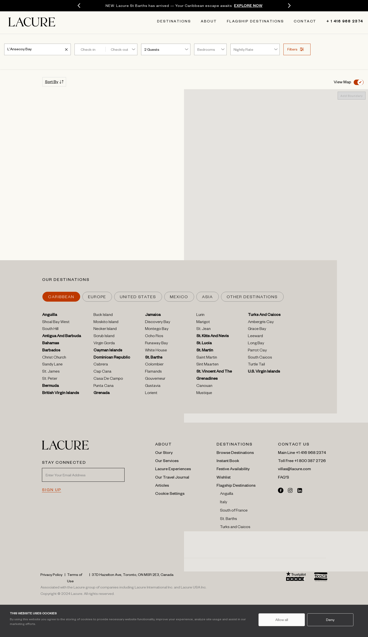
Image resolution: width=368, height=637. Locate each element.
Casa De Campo (108, 379)
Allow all (281, 619)
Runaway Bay (156, 344)
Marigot (203, 322)
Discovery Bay (157, 322)
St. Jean (203, 329)
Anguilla (49, 315)
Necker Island (105, 329)
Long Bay (256, 344)
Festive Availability (233, 468)
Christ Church (54, 358)
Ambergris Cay (261, 322)
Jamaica (153, 315)
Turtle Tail (256, 365)
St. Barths (153, 358)
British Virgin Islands (60, 393)
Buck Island (103, 315)
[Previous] (78, 5)
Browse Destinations (235, 452)
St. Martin (204, 351)
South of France (234, 511)
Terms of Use (74, 577)
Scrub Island (103, 336)
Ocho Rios (154, 336)
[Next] (289, 5)
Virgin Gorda (104, 344)
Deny (330, 619)
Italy (223, 502)
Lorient (151, 393)
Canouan (204, 386)
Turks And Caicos (264, 315)
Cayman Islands (107, 351)
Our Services (167, 460)
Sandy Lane (52, 365)
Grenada (101, 393)
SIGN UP (51, 489)
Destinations (174, 22)
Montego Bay (156, 329)
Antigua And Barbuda (61, 336)
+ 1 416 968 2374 (341, 22)
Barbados (51, 351)
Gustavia (153, 386)
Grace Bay (257, 329)
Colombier (154, 365)
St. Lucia (204, 344)
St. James (51, 372)
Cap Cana (102, 372)
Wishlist (224, 476)
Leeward (255, 336)
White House (156, 351)
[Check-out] (122, 49)
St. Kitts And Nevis (212, 336)
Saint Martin (206, 358)
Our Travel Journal (172, 476)
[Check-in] (89, 49)
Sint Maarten (207, 365)
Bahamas (50, 344)
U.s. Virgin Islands (264, 372)
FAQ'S (283, 476)
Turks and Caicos (235, 527)
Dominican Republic (111, 358)
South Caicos (260, 358)
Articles (162, 484)
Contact (305, 22)
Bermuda (50, 386)
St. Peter (49, 379)
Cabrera (100, 365)
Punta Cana (103, 386)
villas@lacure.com (294, 468)
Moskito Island (105, 322)
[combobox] (37, 48)
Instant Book (228, 460)
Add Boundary (351, 95)
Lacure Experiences (173, 468)
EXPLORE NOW (248, 5)
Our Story (164, 452)
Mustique (204, 393)
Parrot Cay (257, 351)
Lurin (200, 315)
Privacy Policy (51, 574)
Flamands (153, 372)
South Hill (50, 329)
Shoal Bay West (56, 322)
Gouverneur (155, 379)
